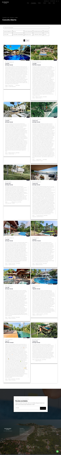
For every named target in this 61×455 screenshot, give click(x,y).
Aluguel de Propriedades (41, 433)
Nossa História (54, 428)
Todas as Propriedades (41, 434)
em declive (28, 34)
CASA (45, 34)
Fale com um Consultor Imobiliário (25, 434)
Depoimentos (54, 429)
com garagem (28, 31)
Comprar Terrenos (41, 431)
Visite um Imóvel (25, 429)
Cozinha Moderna (18, 34)
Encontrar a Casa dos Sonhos (25, 431)
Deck (14, 31)
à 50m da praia (38, 34)
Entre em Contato (54, 431)
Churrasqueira (38, 31)
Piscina (6, 34)
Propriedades (33, 3)
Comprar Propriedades (41, 428)
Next (28, 40)
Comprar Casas (41, 429)
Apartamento (8, 31)
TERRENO (46, 31)
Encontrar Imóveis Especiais (25, 433)
